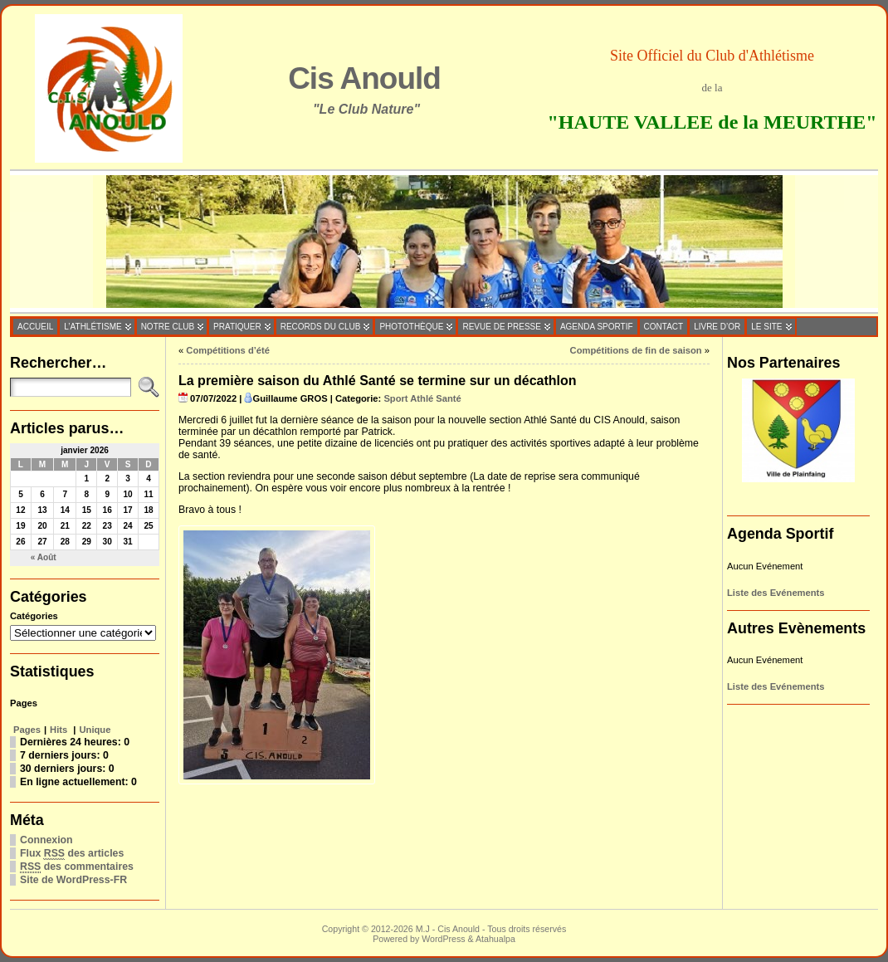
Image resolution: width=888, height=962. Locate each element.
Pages (27, 730)
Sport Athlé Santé (422, 398)
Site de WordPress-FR (73, 880)
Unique (95, 730)
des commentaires (77, 867)
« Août (43, 557)
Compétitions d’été (228, 350)
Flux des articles (72, 853)
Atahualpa (495, 939)
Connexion (46, 840)
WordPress (443, 939)
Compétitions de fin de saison (636, 350)
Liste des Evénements (776, 593)
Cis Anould (364, 78)
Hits (60, 730)
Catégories (34, 616)
